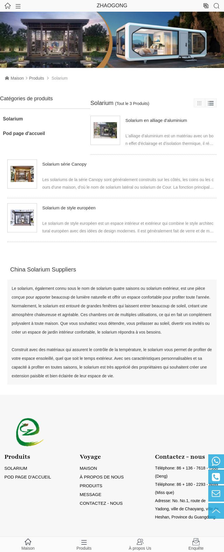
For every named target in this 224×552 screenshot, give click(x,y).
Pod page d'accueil (24, 133)
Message (90, 494)
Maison (17, 78)
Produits (36, 78)
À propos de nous (102, 476)
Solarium (13, 118)
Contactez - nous (101, 503)
